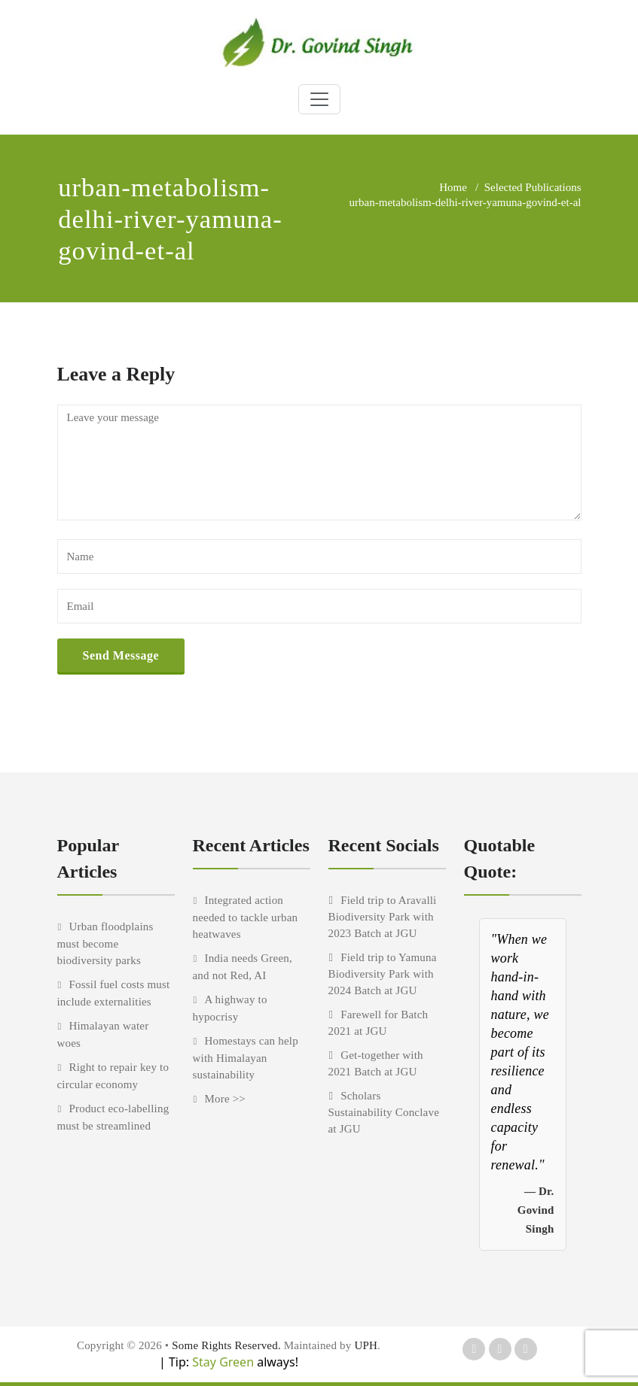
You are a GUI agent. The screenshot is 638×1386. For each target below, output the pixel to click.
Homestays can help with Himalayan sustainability (245, 1058)
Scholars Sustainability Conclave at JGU (384, 1112)
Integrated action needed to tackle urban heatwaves (245, 917)
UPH (365, 1345)
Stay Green (221, 1362)
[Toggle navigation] (319, 99)
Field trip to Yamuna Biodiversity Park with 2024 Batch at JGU (382, 973)
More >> (225, 1099)
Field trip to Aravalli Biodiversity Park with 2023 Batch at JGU (382, 916)
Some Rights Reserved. (228, 1345)
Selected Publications (533, 187)
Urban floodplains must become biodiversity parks (105, 943)
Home (453, 187)
